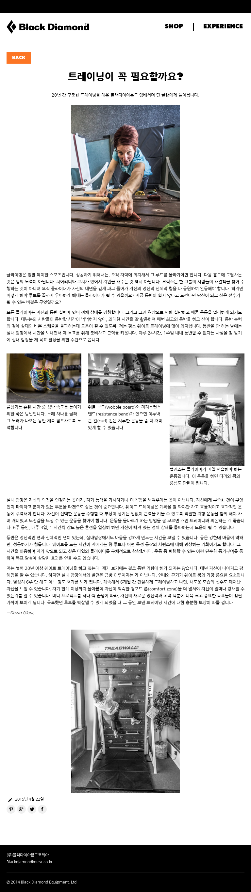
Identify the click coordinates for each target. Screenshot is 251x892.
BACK (18, 58)
